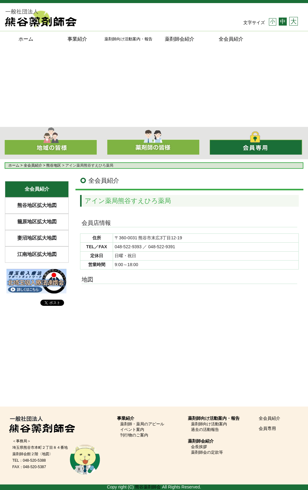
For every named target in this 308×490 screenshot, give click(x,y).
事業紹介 (77, 39)
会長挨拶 (199, 446)
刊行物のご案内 (134, 435)
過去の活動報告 (205, 429)
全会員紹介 (231, 39)
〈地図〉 (45, 454)
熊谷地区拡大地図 (37, 205)
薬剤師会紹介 (179, 39)
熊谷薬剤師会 (148, 486)
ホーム (25, 39)
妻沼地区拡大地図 (37, 238)
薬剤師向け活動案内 (209, 424)
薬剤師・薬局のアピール (142, 424)
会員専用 (267, 428)
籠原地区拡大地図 (37, 221)
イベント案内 (132, 429)
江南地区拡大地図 (37, 254)
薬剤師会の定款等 (207, 452)
